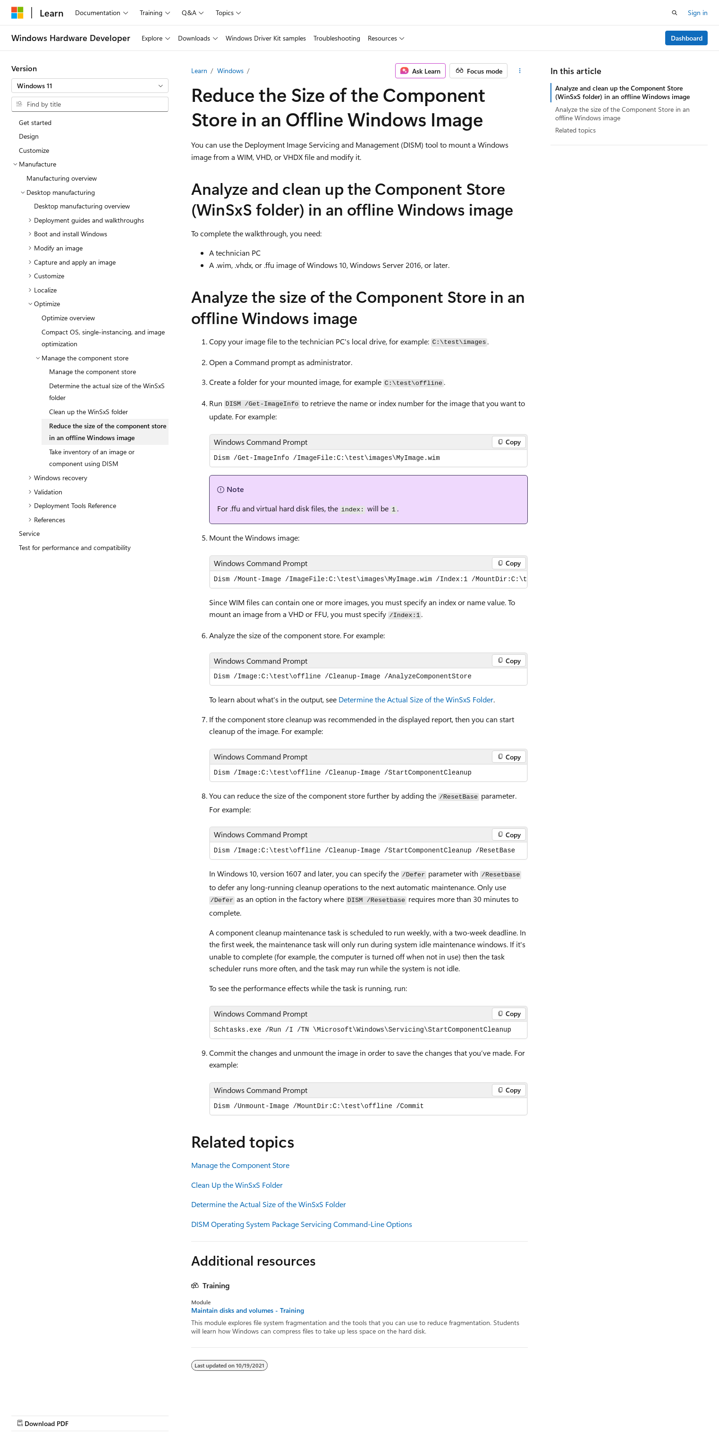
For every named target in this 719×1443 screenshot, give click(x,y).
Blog (449, 1413)
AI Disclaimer (351, 1413)
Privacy (526, 1413)
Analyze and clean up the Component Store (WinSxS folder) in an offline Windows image (622, 92)
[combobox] (90, 85)
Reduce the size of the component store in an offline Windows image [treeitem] (107, 431)
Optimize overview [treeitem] (68, 317)
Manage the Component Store (240, 1165)
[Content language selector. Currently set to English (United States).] (54, 1413)
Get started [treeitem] (35, 122)
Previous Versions (406, 1413)
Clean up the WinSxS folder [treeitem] (88, 411)
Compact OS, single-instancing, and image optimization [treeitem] (103, 338)
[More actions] (519, 70)
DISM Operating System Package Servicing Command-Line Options (301, 1224)
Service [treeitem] (29, 533)
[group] (368, 579)
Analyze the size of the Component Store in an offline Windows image (622, 113)
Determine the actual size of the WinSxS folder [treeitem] (107, 391)
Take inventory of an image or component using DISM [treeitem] (92, 457)
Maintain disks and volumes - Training (247, 1310)
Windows (230, 70)
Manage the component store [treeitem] (92, 371)
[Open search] (674, 12)
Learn (199, 70)
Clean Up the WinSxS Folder (237, 1185)
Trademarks (620, 1413)
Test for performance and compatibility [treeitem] (75, 547)
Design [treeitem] (29, 136)
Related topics (575, 129)
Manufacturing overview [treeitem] (61, 178)
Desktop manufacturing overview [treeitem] (82, 205)
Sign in (698, 12)
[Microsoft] (17, 13)
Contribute (489, 1413)
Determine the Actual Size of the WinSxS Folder (415, 699)
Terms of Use (574, 1413)
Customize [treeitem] (34, 150)
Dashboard (686, 37)
